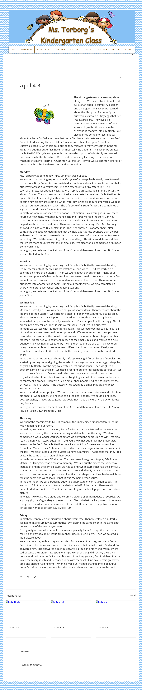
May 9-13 (59, 627)
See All (133, 595)
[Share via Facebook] (21, 576)
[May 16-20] (26, 611)
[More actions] (120, 78)
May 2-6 (103, 627)
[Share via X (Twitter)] (27, 576)
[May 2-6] (116, 611)
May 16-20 (14, 627)
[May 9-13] (71, 611)
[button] (132, 55)
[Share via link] (34, 576)
